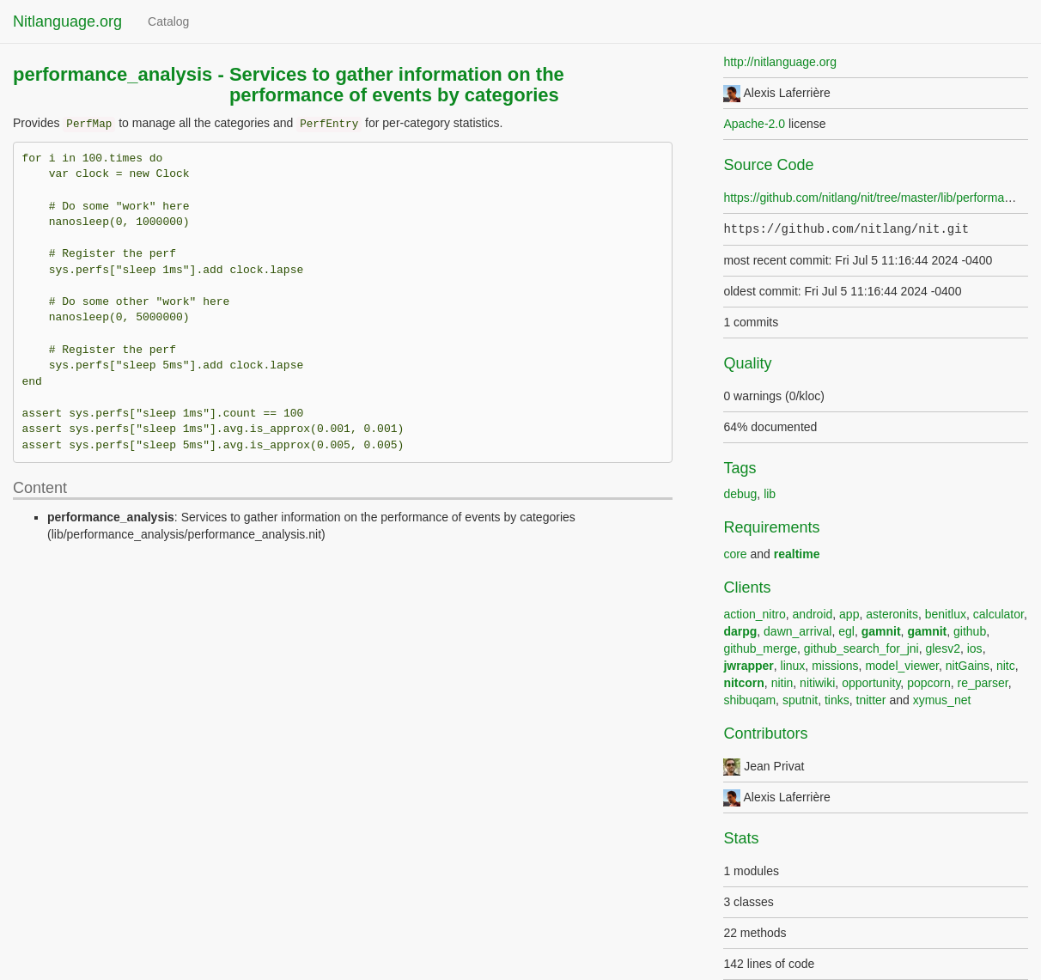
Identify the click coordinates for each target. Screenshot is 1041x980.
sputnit (800, 700)
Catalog (168, 21)
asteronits (892, 614)
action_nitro (754, 614)
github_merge (760, 648)
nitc (1005, 666)
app (849, 614)
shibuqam (749, 700)
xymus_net (942, 700)
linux (793, 666)
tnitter (871, 700)
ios (975, 648)
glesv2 (942, 648)
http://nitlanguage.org (780, 62)
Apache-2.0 (754, 124)
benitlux (945, 614)
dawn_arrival (797, 631)
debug (740, 494)
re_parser (983, 683)
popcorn (929, 683)
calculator (998, 614)
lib (770, 494)
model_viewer (902, 666)
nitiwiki (817, 683)
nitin (782, 683)
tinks (837, 700)
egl (846, 631)
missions (835, 666)
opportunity (871, 683)
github (969, 631)
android (813, 614)
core (734, 554)
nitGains (967, 666)
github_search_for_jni (861, 648)
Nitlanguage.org (67, 21)
